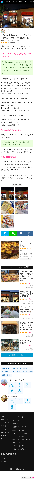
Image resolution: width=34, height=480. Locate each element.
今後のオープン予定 (18, 446)
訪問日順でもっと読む (16, 355)
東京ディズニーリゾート (19, 442)
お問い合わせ (5, 432)
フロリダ (15, 424)
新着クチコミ (17, 368)
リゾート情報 (12, 396)
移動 (12, 407)
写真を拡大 (17, 184)
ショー (20, 385)
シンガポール (5, 464)
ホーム (3, 416)
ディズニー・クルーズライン (21, 439)
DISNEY (18, 417)
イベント (12, 391)
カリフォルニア (17, 420)
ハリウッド (4, 458)
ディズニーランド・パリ (19, 433)
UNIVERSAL (9, 454)
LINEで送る (13, 234)
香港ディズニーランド (19, 427)
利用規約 (3, 435)
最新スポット (6, 375)
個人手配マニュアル (7, 371)
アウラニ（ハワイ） (18, 436)
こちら (6, 180)
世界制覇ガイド (23, 1)
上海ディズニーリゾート (11, 1)
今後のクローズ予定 (18, 449)
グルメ (27, 385)
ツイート (5, 234)
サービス (27, 401)
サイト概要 (4, 429)
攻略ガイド (5, 368)
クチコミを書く (5, 423)
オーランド (4, 461)
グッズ (20, 391)
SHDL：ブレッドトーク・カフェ (10, 40)
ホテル (12, 401)
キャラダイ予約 (28, 371)
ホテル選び (16, 371)
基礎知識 (26, 368)
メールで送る (21, 234)
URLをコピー (29, 234)
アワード (3, 426)
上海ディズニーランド (16, 380)
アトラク (12, 385)
